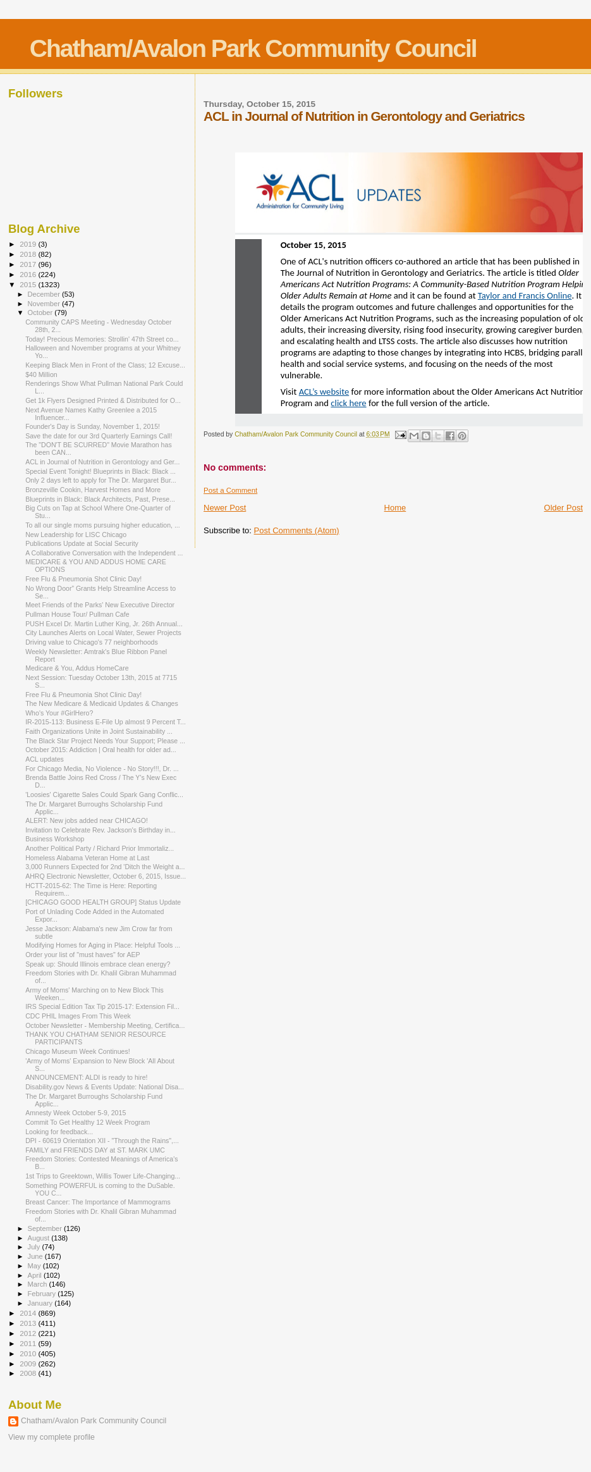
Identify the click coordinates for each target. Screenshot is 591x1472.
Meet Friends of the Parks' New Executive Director (99, 605)
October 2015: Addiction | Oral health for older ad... (100, 749)
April (36, 1275)
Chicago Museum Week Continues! (77, 1051)
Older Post (563, 507)
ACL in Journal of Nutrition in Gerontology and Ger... (102, 462)
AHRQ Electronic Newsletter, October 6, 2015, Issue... (105, 876)
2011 (29, 1343)
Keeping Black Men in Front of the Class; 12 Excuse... (105, 365)
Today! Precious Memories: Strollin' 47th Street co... (101, 339)
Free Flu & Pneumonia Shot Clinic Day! (83, 579)
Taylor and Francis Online (525, 295)
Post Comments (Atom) (296, 530)
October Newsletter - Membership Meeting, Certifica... (105, 1025)
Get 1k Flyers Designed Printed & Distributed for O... (103, 400)
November (45, 303)
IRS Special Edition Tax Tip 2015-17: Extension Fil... (102, 1006)
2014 (29, 1313)
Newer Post (225, 507)
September (46, 1228)
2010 (29, 1353)
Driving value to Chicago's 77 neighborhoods (91, 642)
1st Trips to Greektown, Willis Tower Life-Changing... (102, 1176)
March (38, 1284)
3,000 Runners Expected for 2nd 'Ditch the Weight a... (105, 866)
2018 (29, 254)
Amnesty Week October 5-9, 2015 (75, 1112)
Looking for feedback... (59, 1131)
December (45, 294)
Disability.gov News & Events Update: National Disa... (104, 1087)
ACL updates (44, 759)
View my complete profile (51, 1437)
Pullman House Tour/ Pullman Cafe (77, 614)
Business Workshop (54, 839)
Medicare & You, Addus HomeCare (76, 668)
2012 (29, 1333)
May (35, 1266)
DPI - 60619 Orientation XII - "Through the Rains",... (102, 1140)
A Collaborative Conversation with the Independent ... (104, 553)
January (41, 1303)
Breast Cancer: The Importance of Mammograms (98, 1202)
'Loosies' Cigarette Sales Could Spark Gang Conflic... (104, 794)
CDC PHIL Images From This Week (78, 1016)
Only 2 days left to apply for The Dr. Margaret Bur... (100, 480)
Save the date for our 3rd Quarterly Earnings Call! (98, 436)
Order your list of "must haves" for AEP (82, 954)
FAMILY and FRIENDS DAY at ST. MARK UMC (95, 1150)
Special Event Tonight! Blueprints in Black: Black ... (100, 471)
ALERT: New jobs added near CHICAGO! (86, 820)
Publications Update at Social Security (81, 543)
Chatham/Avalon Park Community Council (253, 48)
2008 (29, 1373)
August (40, 1238)
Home (395, 507)
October (41, 312)
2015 (29, 284)
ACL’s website (324, 391)
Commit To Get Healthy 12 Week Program (87, 1122)
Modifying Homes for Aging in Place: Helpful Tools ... (102, 945)
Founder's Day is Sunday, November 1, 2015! (92, 426)
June (36, 1256)
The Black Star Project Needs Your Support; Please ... (105, 741)
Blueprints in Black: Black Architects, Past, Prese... (100, 499)
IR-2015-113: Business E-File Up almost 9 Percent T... (105, 722)
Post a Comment (230, 490)
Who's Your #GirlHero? (59, 713)
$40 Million (41, 374)
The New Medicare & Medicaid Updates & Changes (101, 703)
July (35, 1247)
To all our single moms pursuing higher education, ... (102, 525)
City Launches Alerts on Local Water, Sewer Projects (103, 632)
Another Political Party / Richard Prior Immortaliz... (99, 848)
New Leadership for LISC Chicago (75, 534)
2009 (29, 1363)
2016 (29, 274)
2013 (29, 1323)
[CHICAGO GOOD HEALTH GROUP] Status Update (103, 902)
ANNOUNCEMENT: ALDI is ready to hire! (86, 1077)
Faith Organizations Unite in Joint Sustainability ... (99, 731)
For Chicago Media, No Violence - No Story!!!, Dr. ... (102, 768)
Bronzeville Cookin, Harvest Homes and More (93, 489)
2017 (29, 264)
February (43, 1293)
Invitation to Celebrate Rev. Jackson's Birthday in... (100, 830)
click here (348, 403)
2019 (29, 244)
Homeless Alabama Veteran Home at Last (87, 858)
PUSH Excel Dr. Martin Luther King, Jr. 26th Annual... (104, 624)
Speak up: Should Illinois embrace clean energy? (97, 964)
